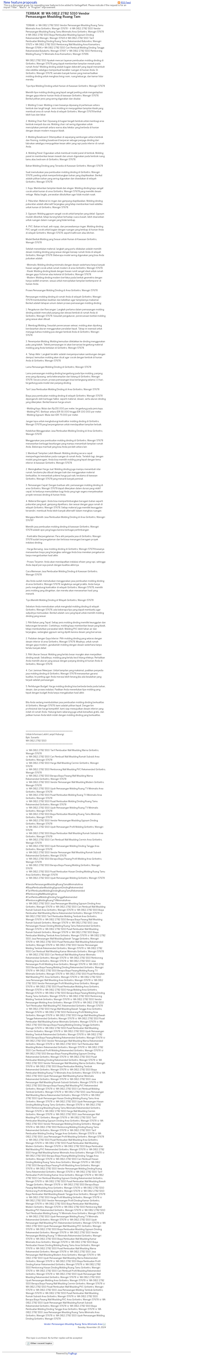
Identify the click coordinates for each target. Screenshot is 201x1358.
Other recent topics (39, 1343)
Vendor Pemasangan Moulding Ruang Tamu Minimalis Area (73, 1324)
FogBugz (72, 1354)
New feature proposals (20, 2)
